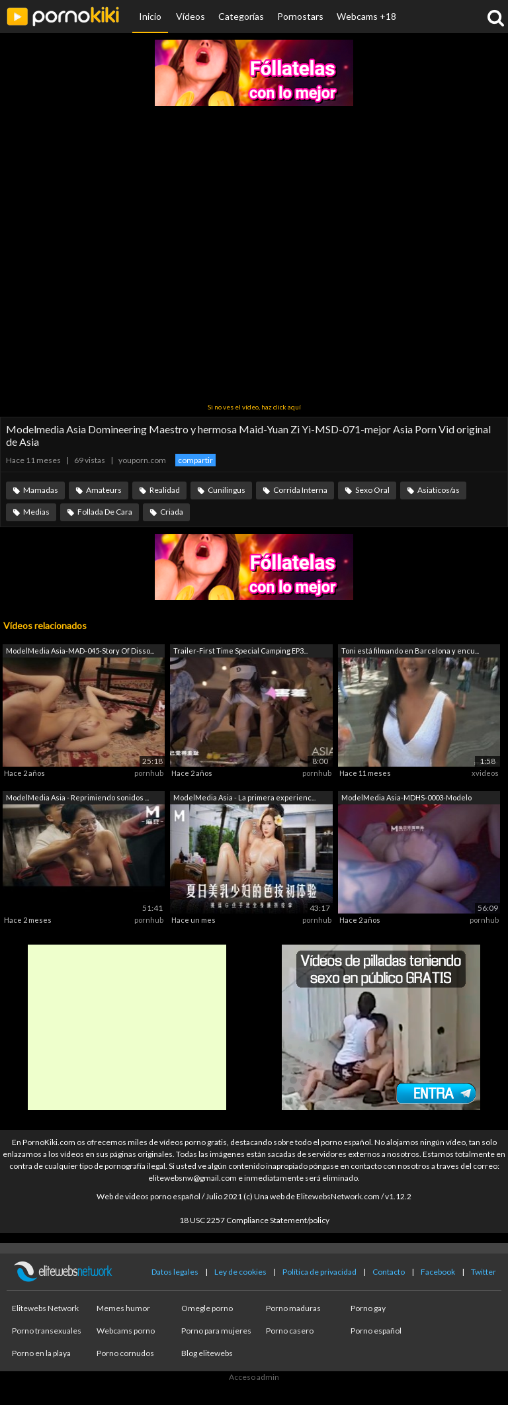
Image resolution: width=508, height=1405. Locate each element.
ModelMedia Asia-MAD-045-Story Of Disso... (80, 650)
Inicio (150, 16)
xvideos (485, 773)
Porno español (376, 1331)
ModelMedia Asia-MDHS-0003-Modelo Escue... (406, 798)
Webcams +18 (366, 16)
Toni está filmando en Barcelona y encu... (410, 650)
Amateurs (104, 490)
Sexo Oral (372, 490)
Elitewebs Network (45, 1308)
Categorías (241, 16)
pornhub (148, 773)
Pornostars (300, 16)
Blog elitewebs (207, 1353)
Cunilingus (226, 490)
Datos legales (174, 1272)
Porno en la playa (41, 1353)
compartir (195, 460)
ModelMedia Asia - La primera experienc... (244, 797)
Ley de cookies (240, 1272)
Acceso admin (254, 1377)
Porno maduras (293, 1308)
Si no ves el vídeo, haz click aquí (254, 407)
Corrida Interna (300, 490)
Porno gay (368, 1308)
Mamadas (40, 490)
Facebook (438, 1272)
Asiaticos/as (438, 490)
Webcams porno (126, 1331)
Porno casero (290, 1331)
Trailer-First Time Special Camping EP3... (240, 650)
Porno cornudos (125, 1353)
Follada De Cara (104, 512)
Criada (171, 512)
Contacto (388, 1272)
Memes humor (123, 1308)
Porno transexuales (46, 1331)
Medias (36, 512)
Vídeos (190, 16)
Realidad (164, 490)
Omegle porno (207, 1308)
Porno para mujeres (216, 1331)
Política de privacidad (319, 1272)
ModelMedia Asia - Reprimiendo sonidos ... (77, 797)
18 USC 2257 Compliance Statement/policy (254, 1220)
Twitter (483, 1272)
